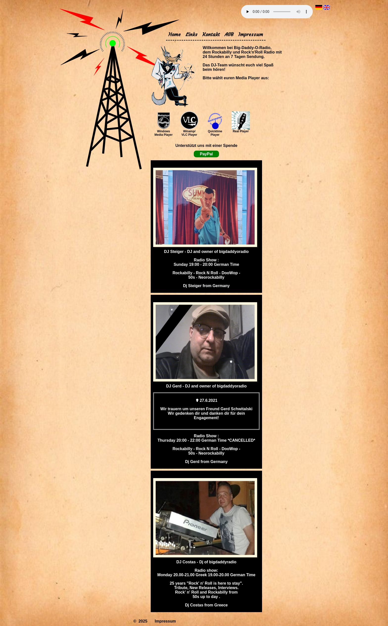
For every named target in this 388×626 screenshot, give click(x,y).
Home (175, 34)
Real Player (241, 130)
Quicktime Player (215, 131)
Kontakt (211, 34)
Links (191, 34)
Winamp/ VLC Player (189, 131)
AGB (229, 34)
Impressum (250, 34)
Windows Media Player (163, 131)
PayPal (206, 154)
